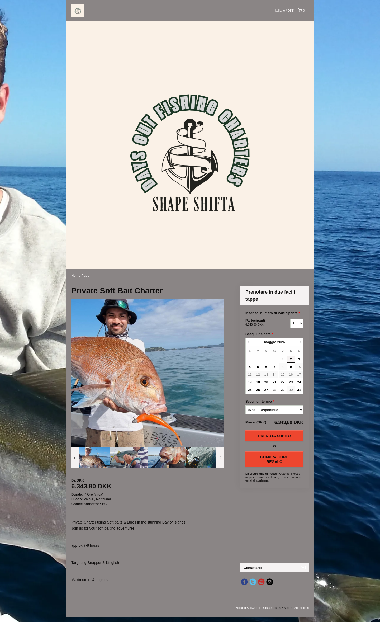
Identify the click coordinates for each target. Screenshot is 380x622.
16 (291, 374)
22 (282, 382)
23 (291, 382)
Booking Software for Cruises (254, 607)
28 (274, 390)
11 (249, 374)
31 (299, 390)
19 (258, 382)
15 (282, 374)
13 (266, 374)
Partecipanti (261, 322)
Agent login (301, 607)
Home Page (80, 275)
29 (282, 390)
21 (274, 382)
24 (299, 382)
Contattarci (253, 568)
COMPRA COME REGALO (274, 459)
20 (266, 382)
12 (258, 374)
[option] (90, 457)
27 (266, 390)
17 (299, 374)
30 (291, 390)
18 (249, 382)
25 (249, 390)
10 (299, 367)
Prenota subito (274, 436)
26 (258, 390)
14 (274, 374)
